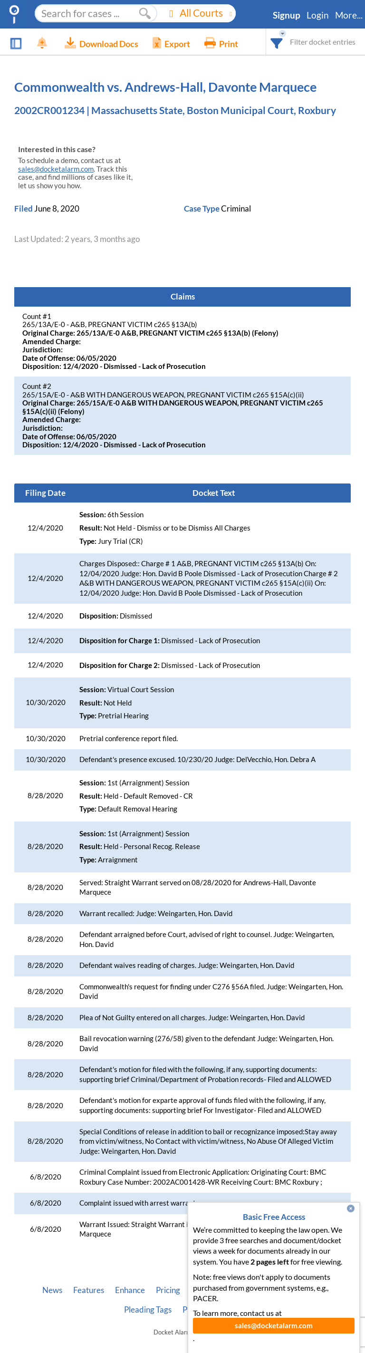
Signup (286, 15)
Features (88, 1290)
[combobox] (277, 42)
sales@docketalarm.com (56, 169)
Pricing (168, 1290)
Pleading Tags (148, 1309)
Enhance (130, 1290)
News (52, 1290)
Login (318, 15)
